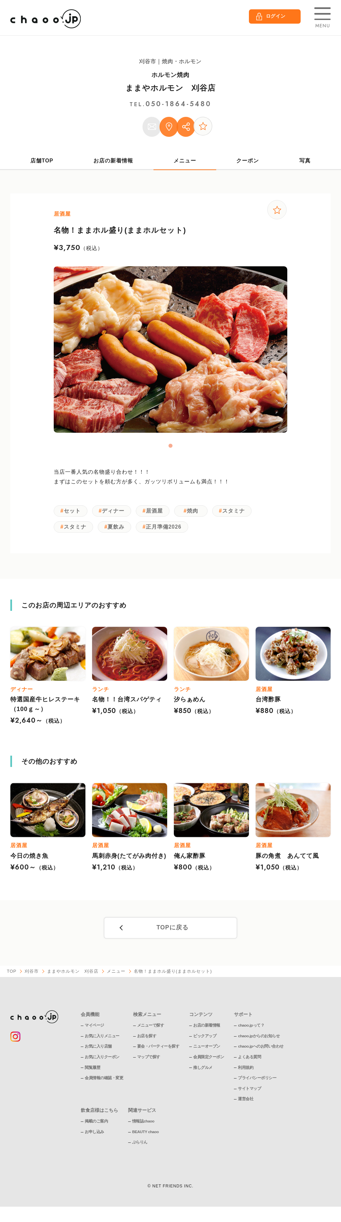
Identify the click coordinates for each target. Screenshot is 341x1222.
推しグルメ (203, 1073)
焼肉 (197, 514)
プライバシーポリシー (257, 1083)
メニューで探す (150, 1031)
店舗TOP (42, 163)
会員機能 (90, 1020)
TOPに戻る (172, 933)
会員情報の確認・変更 (104, 1083)
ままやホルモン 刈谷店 (170, 87)
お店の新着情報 (113, 163)
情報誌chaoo (143, 1126)
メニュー (185, 163)
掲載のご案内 (96, 1126)
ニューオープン (206, 1052)
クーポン (248, 163)
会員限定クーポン (208, 1062)
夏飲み (118, 531)
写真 (305, 163)
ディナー (115, 514)
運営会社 (245, 1104)
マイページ (94, 1031)
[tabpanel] (170, 352)
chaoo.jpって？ (251, 1031)
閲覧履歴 (92, 1073)
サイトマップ (249, 1094)
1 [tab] (170, 449)
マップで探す (148, 1062)
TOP (12, 977)
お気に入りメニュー (102, 1041)
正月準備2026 (167, 531)
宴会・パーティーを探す (158, 1052)
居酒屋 (157, 514)
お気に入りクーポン (102, 1062)
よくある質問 (249, 1062)
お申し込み (94, 1137)
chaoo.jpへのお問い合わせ (261, 1052)
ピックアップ (204, 1041)
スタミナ (238, 514)
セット (72, 514)
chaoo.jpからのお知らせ (259, 1041)
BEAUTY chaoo (145, 1137)
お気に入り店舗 (98, 1052)
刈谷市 (32, 977)
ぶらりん (139, 1148)
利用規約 (245, 1073)
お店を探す (146, 1041)
